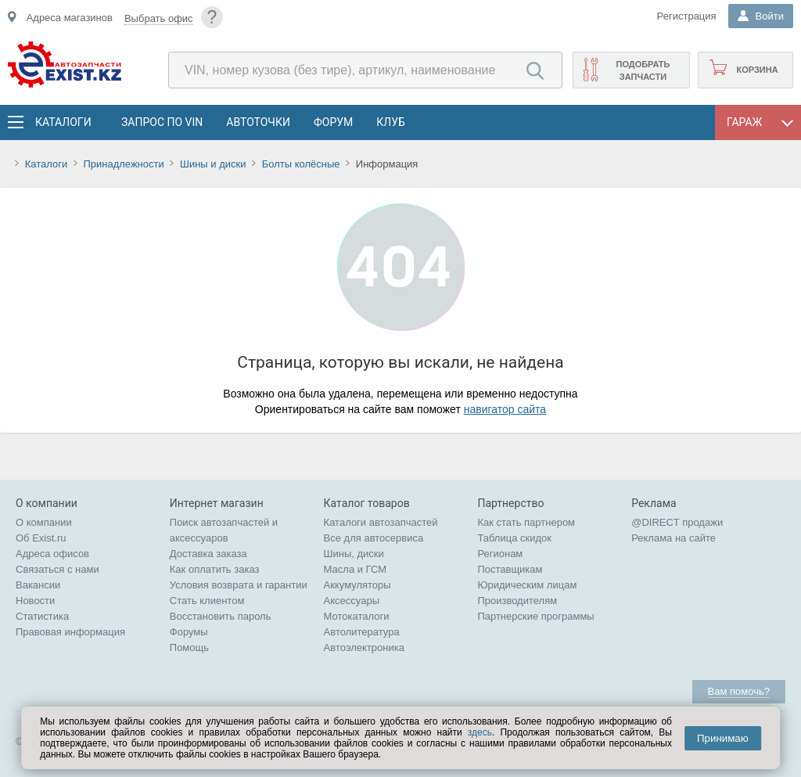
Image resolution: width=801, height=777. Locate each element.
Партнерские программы (535, 616)
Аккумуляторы (357, 585)
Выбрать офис (158, 18)
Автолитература (362, 632)
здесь (480, 732)
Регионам (500, 553)
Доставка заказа (208, 553)
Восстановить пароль (220, 616)
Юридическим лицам (527, 585)
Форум (333, 122)
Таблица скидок (514, 538)
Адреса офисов (52, 553)
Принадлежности (123, 164)
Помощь (189, 647)
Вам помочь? (739, 691)
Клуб (390, 122)
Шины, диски (354, 553)
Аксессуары (351, 600)
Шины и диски (213, 164)
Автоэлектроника (364, 647)
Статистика (42, 616)
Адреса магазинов (70, 17)
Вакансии (38, 585)
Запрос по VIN (162, 122)
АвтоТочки (258, 122)
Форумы (189, 632)
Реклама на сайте (673, 538)
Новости (35, 600)
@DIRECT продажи (677, 522)
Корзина (757, 69)
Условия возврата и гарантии (238, 585)
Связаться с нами (57, 569)
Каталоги (62, 122)
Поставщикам (509, 569)
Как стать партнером (526, 522)
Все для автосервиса (374, 538)
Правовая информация (70, 632)
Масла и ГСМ (355, 569)
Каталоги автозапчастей (381, 522)
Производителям (517, 600)
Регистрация (687, 16)
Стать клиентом (207, 600)
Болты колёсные (301, 164)
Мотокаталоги (357, 616)
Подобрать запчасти (643, 70)
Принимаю (723, 738)
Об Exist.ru (41, 538)
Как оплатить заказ (215, 569)
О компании (44, 522)
